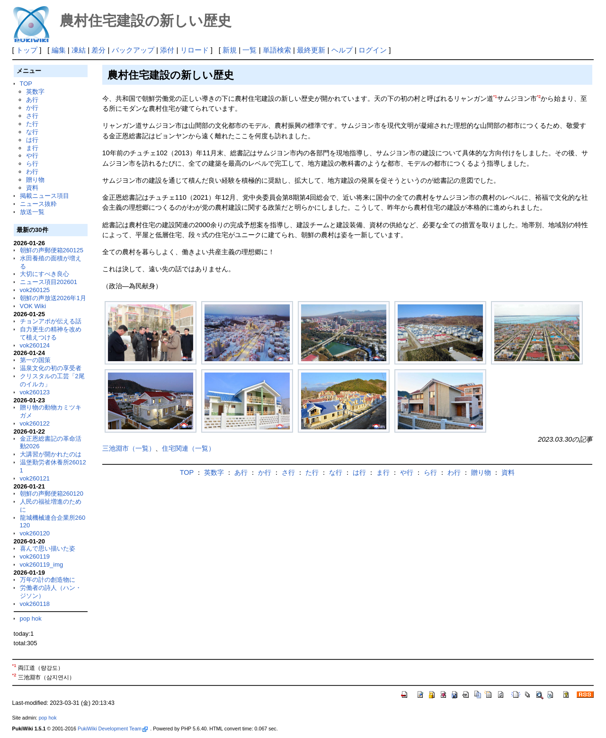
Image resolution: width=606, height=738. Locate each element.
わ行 (32, 171)
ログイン (372, 50)
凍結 (78, 50)
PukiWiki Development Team (113, 728)
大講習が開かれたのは (50, 454)
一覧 (249, 50)
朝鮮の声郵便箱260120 (51, 493)
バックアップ (133, 50)
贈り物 (35, 179)
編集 (59, 50)
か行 (32, 107)
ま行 (32, 147)
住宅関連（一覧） (188, 448)
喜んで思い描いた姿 (47, 548)
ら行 (32, 163)
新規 (230, 50)
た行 (32, 123)
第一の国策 (35, 360)
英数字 (35, 91)
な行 (32, 131)
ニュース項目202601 (48, 281)
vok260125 (35, 289)
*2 (539, 96)
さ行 (32, 115)
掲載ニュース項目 (44, 195)
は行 (32, 139)
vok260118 (35, 603)
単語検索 (277, 50)
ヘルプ (342, 50)
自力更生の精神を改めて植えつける (50, 333)
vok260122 (35, 423)
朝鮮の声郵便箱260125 (51, 250)
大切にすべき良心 (44, 273)
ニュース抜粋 (38, 203)
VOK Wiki (33, 306)
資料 (32, 187)
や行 (32, 155)
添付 (167, 50)
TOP (26, 83)
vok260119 (35, 556)
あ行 (32, 99)
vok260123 (35, 392)
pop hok (31, 618)
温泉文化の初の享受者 (50, 368)
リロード (194, 50)
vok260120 (35, 533)
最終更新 (311, 50)
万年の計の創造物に (47, 579)
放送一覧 (32, 211)
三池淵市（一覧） (128, 448)
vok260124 (35, 345)
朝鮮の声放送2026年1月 (53, 298)
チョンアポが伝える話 (50, 321)
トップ (26, 50)
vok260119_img (41, 564)
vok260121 (35, 478)
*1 (495, 96)
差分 (98, 50)
